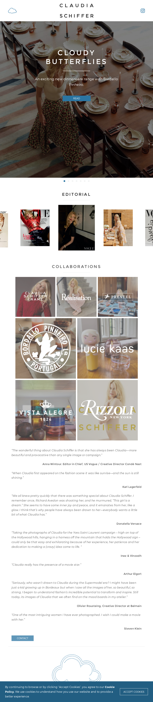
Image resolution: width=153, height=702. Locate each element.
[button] (64, 181)
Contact (22, 638)
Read (76, 98)
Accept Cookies (133, 691)
